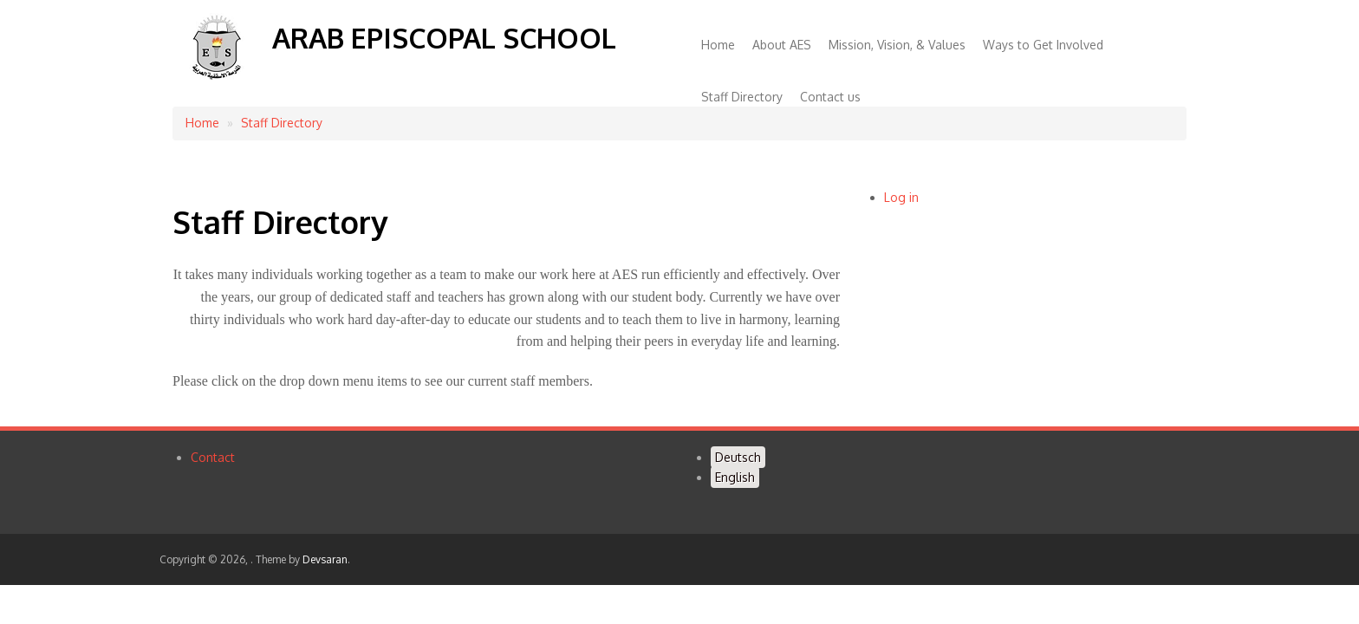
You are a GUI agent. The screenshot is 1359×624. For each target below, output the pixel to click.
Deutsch (738, 457)
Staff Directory (742, 96)
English (735, 477)
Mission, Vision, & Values (897, 44)
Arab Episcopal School (444, 37)
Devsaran (325, 559)
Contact (213, 457)
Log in (901, 197)
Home (718, 44)
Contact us (830, 96)
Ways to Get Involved (1043, 44)
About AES (781, 44)
